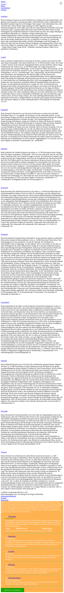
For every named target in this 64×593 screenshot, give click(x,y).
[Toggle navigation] (7, 4)
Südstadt (4, 361)
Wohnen (4, 10)
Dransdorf (4, 110)
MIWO (3, 2)
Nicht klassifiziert (14, 578)
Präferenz (11, 565)
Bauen (3, 6)
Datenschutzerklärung (8, 496)
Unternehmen (5, 8)
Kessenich (4, 188)
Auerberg (4, 16)
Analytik (11, 551)
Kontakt (3, 498)
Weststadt (4, 411)
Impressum (4, 500)
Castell (3, 57)
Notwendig (12, 516)
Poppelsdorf (5, 302)
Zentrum (4, 452)
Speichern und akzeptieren (12, 590)
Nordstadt (4, 234)
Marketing (11, 536)
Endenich (4, 149)
